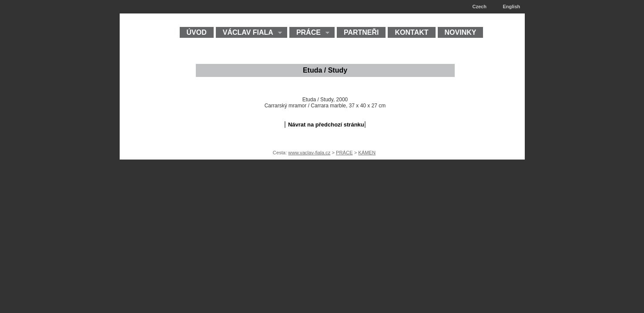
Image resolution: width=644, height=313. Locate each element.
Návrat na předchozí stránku (326, 124)
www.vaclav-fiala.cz (309, 152)
